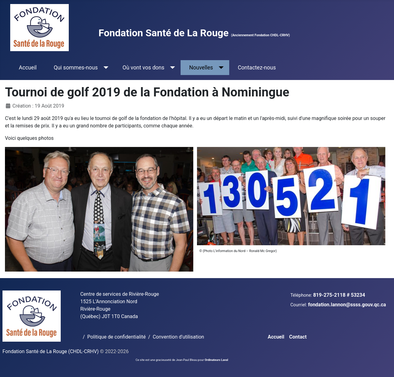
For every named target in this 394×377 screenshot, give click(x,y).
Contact (298, 337)
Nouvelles (201, 67)
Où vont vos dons (143, 67)
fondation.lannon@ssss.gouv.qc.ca (347, 305)
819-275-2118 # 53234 (339, 295)
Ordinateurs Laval (216, 359)
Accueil (28, 67)
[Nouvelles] (220, 67)
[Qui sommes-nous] (105, 67)
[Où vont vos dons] (171, 67)
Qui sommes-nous (76, 67)
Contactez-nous (257, 67)
